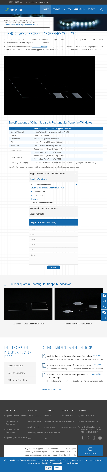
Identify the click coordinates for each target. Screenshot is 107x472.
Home (6, 20)
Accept (58, 468)
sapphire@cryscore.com (36, 2)
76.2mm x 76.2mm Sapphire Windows (28, 324)
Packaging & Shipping (53, 421)
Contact (91, 9)
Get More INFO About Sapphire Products (67, 348)
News (30, 438)
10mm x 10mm (38, 195)
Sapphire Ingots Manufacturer (16, 438)
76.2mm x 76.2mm (39, 191)
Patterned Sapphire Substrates (54, 208)
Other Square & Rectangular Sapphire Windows (22, 25)
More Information (51, 389)
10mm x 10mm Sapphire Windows (78, 324)
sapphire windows (39, 47)
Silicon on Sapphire (17, 380)
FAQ (46, 438)
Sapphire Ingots (37, 214)
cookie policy (62, 463)
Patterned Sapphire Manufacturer (12, 431)
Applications (79, 9)
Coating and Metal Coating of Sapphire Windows (69, 365)
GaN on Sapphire (16, 373)
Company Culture (34, 421)
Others (35, 199)
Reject (48, 468)
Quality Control (33, 427)
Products (45, 9)
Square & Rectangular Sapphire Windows (20, 22)
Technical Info (50, 427)
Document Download (52, 433)
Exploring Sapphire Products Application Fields (17, 352)
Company (56, 9)
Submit (53, 267)
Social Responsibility (35, 433)
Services (67, 9)
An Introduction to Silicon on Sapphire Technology (69, 356)
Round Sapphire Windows (54, 184)
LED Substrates (15, 365)
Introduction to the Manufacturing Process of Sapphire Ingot (67, 376)
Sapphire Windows (25, 20)
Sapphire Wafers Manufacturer (16, 416)
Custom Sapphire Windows (42, 203)
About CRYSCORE (34, 416)
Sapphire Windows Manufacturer (12, 423)
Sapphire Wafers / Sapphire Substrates (54, 173)
